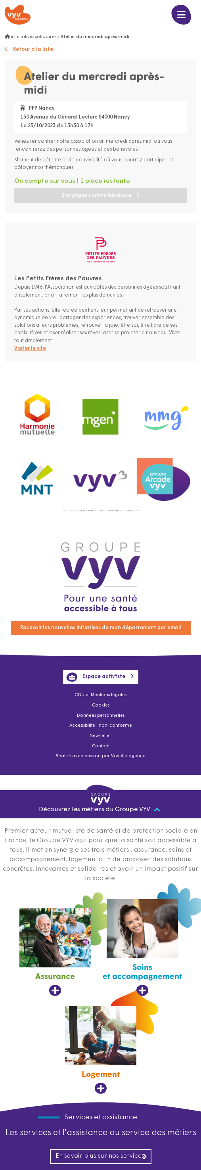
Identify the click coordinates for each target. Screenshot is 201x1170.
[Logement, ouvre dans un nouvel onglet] (100, 1050)
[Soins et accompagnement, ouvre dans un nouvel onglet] (142, 947)
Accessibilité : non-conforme (100, 726)
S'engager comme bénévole (96, 195)
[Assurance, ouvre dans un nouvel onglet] (55, 952)
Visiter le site (30, 348)
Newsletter (100, 736)
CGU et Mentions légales (100, 695)
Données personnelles (100, 716)
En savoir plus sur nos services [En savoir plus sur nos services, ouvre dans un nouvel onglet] (101, 1156)
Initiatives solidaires (35, 37)
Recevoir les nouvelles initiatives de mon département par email (100, 627)
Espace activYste (95, 677)
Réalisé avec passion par (100, 756)
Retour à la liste (29, 49)
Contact (100, 746)
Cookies (100, 705)
